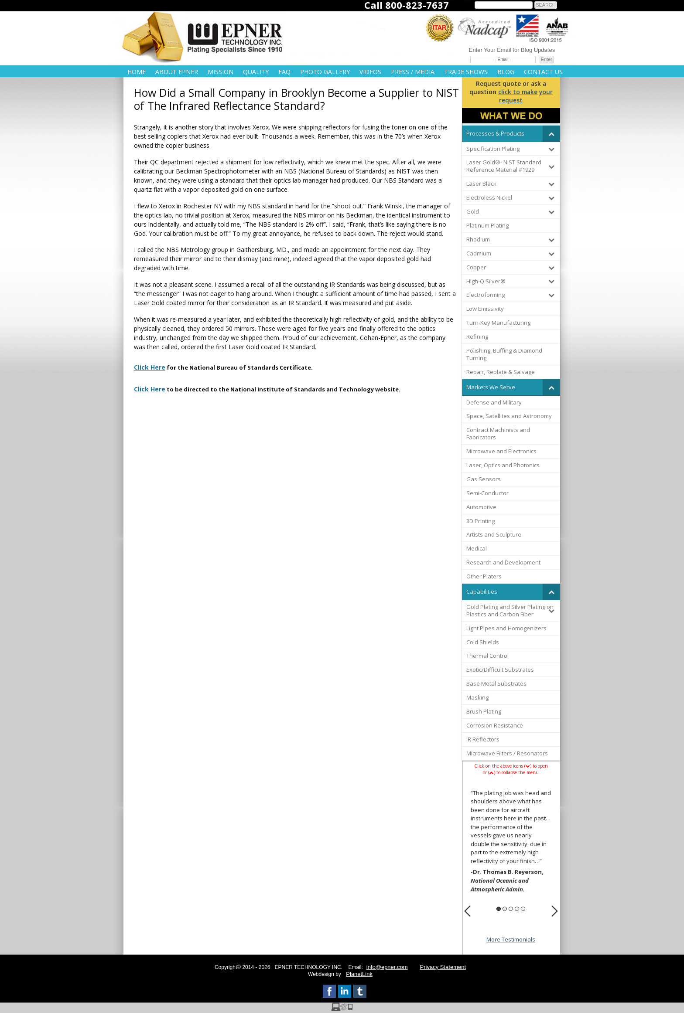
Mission (220, 72)
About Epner (176, 72)
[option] (511, 842)
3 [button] (511, 909)
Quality (256, 72)
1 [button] (498, 909)
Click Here (149, 367)
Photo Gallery (325, 72)
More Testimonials (510, 939)
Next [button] (554, 911)
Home (136, 72)
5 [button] (523, 909)
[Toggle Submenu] (551, 134)
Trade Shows (466, 72)
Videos (370, 72)
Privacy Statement (443, 967)
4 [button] (517, 909)
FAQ (284, 72)
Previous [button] (467, 911)
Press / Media (412, 72)
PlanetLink (359, 974)
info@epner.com (387, 967)
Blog (505, 72)
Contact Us (543, 72)
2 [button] (505, 909)
